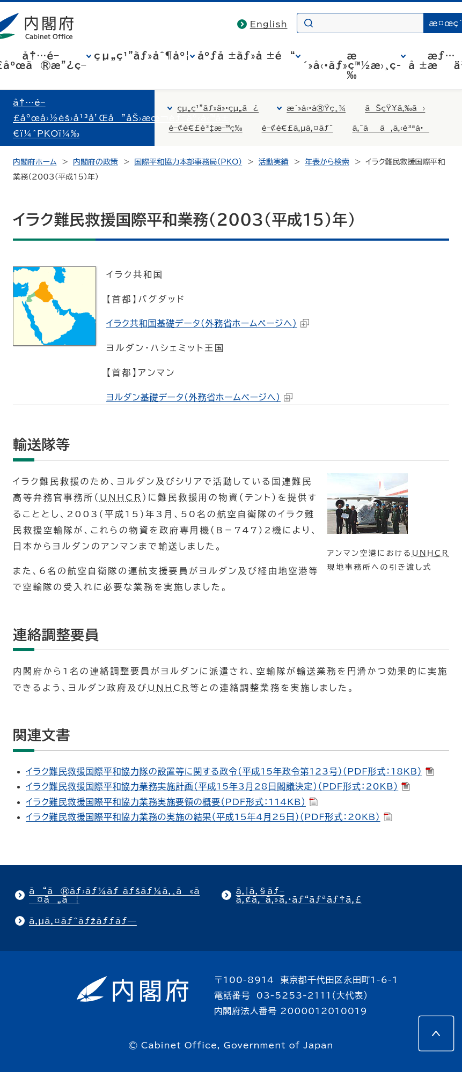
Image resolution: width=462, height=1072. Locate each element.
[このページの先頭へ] (436, 1033)
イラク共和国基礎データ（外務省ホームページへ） (207, 323)
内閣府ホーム (34, 162)
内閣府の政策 (95, 162)
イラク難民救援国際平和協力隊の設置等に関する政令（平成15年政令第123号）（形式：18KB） (230, 771)
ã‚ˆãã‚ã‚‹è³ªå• (390, 128)
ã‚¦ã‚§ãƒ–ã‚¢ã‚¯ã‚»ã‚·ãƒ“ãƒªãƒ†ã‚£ (299, 895)
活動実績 (274, 162)
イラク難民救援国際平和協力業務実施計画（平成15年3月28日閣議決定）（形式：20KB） (218, 786)
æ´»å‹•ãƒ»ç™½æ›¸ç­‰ (352, 65)
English (269, 24)
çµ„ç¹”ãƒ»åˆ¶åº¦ (142, 56)
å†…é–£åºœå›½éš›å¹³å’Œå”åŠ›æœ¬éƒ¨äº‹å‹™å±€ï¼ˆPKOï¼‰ (121, 118)
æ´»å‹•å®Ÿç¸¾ (316, 108)
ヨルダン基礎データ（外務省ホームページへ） (199, 397)
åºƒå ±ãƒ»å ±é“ (246, 56)
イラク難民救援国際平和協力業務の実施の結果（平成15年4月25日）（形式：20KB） (209, 817)
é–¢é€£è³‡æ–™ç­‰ (205, 128)
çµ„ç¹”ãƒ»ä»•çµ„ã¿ (218, 108)
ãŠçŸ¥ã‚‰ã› (395, 108)
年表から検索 (327, 162)
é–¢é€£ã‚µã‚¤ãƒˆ (297, 128)
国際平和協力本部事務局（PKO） (188, 162)
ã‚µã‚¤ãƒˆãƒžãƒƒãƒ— (83, 921)
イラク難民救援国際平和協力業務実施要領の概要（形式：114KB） (172, 802)
